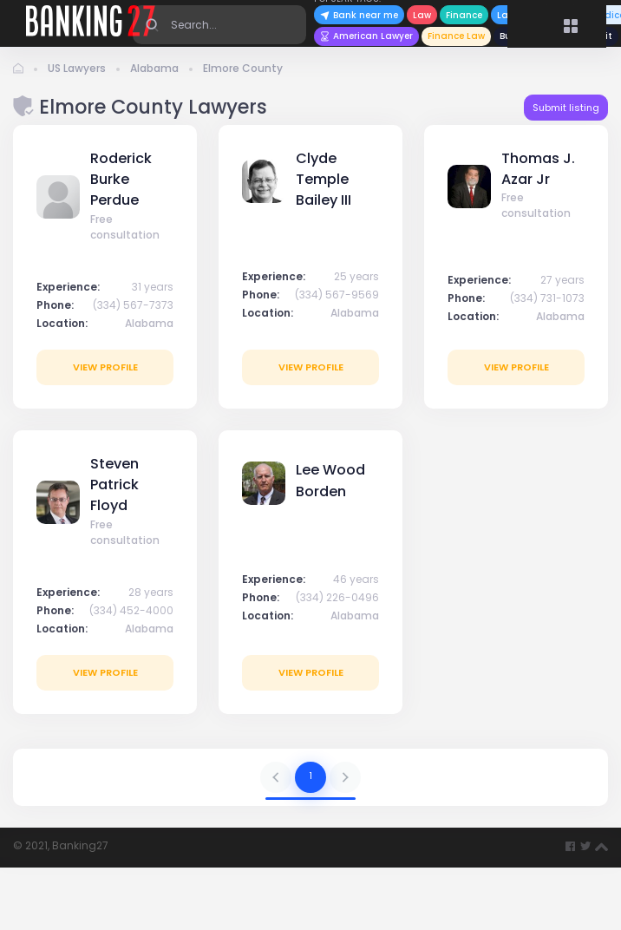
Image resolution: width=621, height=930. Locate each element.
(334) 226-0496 (337, 597)
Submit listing (566, 108)
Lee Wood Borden (330, 480)
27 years (562, 279)
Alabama (154, 68)
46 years (356, 579)
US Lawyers (77, 68)
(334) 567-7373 (133, 305)
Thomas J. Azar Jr (538, 168)
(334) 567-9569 (337, 294)
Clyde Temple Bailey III (323, 179)
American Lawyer (366, 36)
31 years (152, 286)
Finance (464, 15)
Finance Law (456, 36)
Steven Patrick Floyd (114, 485)
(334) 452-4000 (131, 610)
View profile (105, 367)
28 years (150, 592)
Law (422, 15)
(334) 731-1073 (547, 298)
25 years (356, 276)
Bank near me (359, 15)
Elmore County (243, 68)
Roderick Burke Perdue (121, 179)
